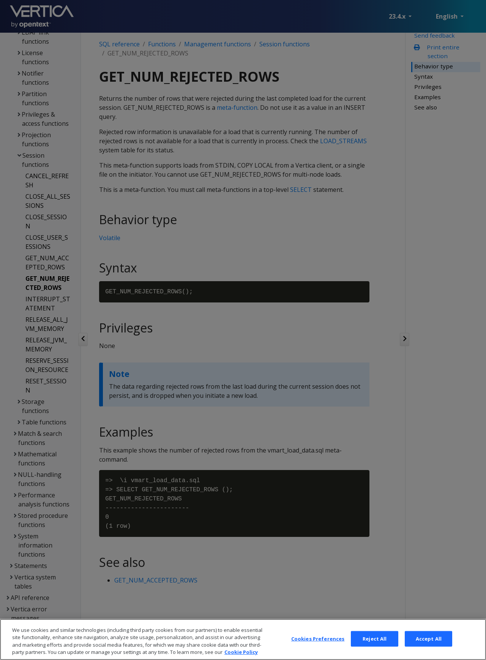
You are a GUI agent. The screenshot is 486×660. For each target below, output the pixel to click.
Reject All (375, 646)
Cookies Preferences (317, 646)
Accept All (429, 646)
